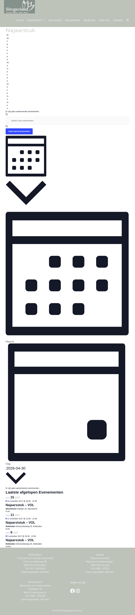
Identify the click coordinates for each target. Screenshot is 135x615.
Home (20, 20)
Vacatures (89, 20)
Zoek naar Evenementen (19, 131)
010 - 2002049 (37, 568)
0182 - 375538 (37, 595)
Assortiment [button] (37, 20)
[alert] (8, 71)
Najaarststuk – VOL (20, 522)
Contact (118, 20)
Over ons (104, 20)
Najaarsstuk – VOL (20, 505)
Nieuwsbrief (72, 20)
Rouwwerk (55, 20)
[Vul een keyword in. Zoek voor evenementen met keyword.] (67, 120)
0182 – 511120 (102, 568)
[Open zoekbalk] (127, 20)
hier (47, 572)
